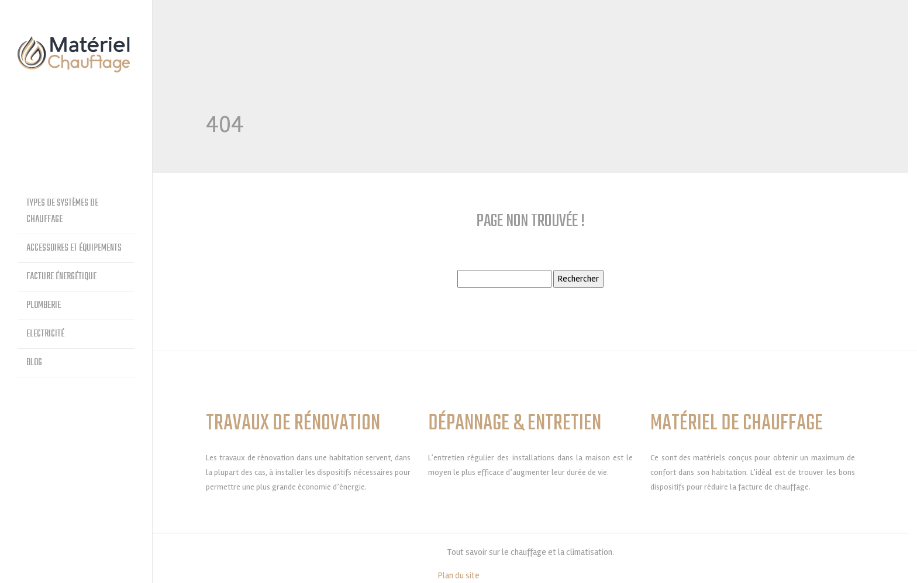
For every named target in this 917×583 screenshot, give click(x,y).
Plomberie (43, 305)
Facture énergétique (61, 276)
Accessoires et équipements (74, 248)
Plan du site (459, 575)
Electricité (45, 334)
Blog (34, 362)
